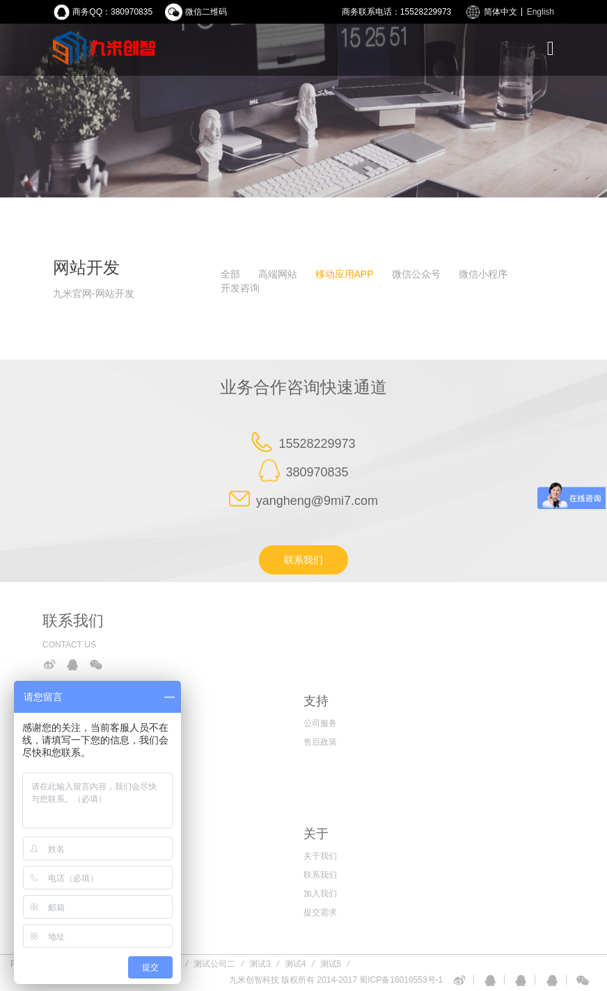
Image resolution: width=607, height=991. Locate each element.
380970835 (316, 472)
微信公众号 (416, 274)
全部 (230, 274)
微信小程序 (483, 274)
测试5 (331, 964)
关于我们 (320, 856)
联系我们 (303, 559)
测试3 (260, 964)
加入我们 (320, 894)
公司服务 (320, 723)
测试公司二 (214, 964)
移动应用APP (344, 274)
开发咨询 (240, 287)
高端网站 (277, 274)
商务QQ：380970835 (112, 12)
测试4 (295, 964)
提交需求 (320, 912)
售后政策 (320, 742)
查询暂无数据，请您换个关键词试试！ (104, 331)
